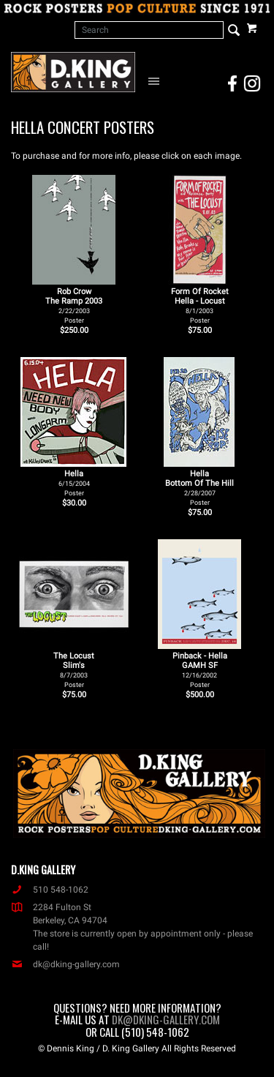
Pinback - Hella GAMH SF (199, 669)
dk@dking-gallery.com (65, 964)
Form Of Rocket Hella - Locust (200, 305)
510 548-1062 (49, 890)
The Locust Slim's (73, 669)
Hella (74, 483)
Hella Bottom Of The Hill (199, 487)
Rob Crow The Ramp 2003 (73, 305)
